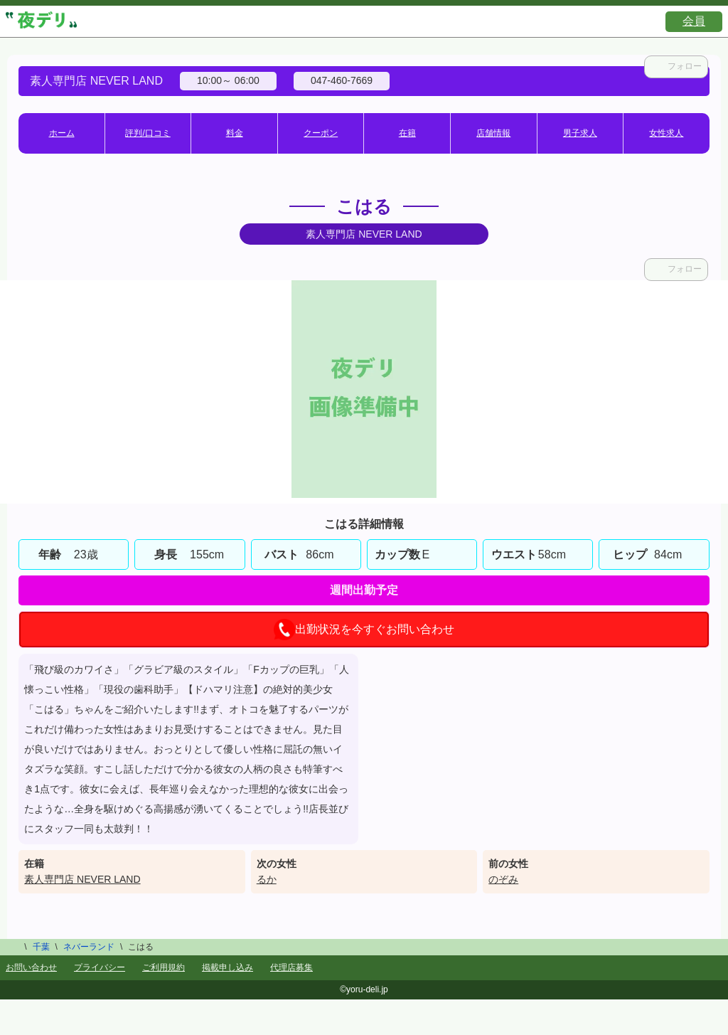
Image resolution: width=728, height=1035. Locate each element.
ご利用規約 (163, 967)
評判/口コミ (147, 133)
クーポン (321, 133)
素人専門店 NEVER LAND (82, 879)
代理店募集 (291, 967)
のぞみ (503, 879)
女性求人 (666, 133)
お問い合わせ (31, 967)
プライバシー (99, 967)
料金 (234, 133)
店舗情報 (493, 133)
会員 (693, 21)
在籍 (407, 133)
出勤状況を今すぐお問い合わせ (364, 629)
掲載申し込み (227, 967)
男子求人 (580, 133)
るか (267, 879)
